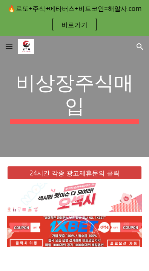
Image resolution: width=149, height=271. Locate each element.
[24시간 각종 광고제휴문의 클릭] (74, 172)
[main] (74, 96)
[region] (74, 18)
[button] (9, 46)
